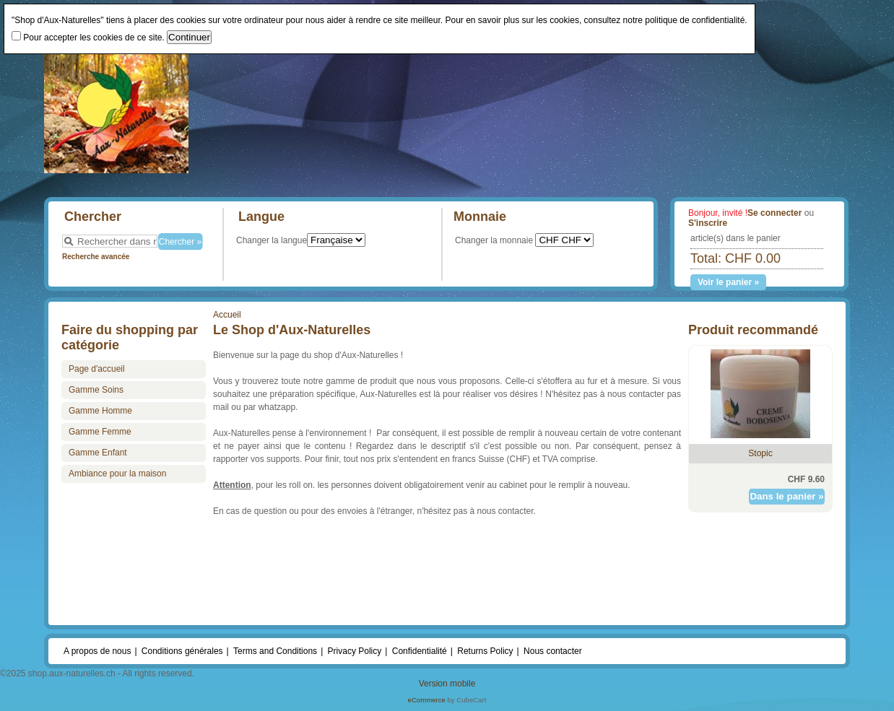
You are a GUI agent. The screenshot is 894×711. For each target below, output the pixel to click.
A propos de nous (97, 651)
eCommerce (427, 700)
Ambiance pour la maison (117, 473)
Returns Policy (485, 651)
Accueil (227, 315)
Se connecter (774, 213)
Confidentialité (419, 651)
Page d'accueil (97, 369)
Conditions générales (182, 651)
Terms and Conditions (275, 651)
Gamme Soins (96, 390)
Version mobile (447, 684)
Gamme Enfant (98, 453)
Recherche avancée (95, 257)
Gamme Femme (100, 432)
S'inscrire (707, 223)
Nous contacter (553, 651)
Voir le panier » (728, 282)
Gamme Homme (100, 411)
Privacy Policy (355, 651)
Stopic (760, 453)
